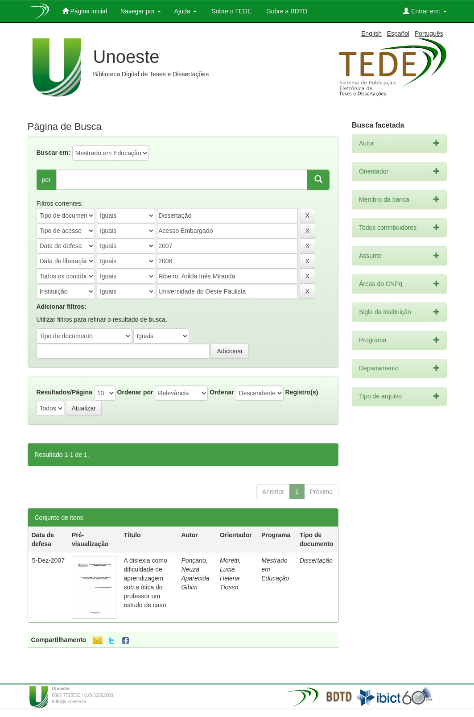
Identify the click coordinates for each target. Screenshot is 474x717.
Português (429, 33)
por (46, 179)
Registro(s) (301, 392)
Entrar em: (424, 11)
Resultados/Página (64, 392)
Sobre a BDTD (286, 11)
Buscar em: (53, 152)
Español (398, 33)
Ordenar (222, 392)
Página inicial (84, 11)
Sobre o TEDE (231, 11)
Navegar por (140, 11)
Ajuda (185, 11)
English (371, 33)
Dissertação (316, 560)
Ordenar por (135, 392)
